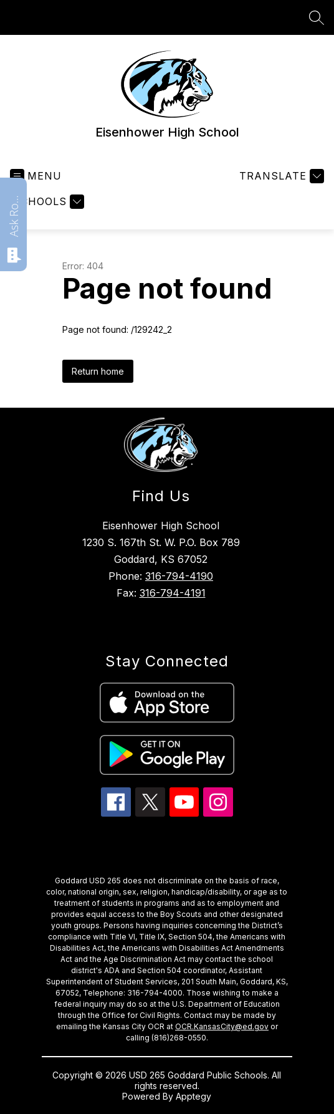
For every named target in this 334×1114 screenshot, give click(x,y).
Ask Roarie (13, 215)
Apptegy (193, 1096)
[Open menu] (36, 176)
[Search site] (316, 17)
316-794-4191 (173, 593)
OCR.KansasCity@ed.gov (222, 1026)
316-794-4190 (179, 576)
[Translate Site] (280, 176)
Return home (98, 371)
